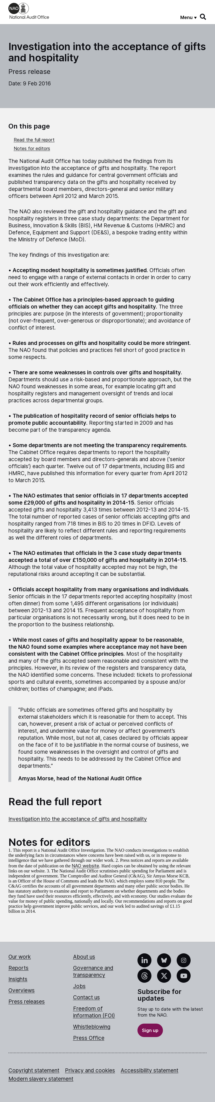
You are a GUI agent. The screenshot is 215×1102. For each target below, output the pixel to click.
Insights (17, 979)
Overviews (21, 990)
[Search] (203, 16)
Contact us (86, 997)
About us (84, 957)
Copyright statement (33, 1070)
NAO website (85, 865)
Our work (19, 957)
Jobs (79, 986)
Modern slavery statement (40, 1079)
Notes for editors (32, 148)
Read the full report (34, 140)
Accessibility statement (149, 1070)
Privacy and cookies (90, 1070)
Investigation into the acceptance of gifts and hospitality (77, 819)
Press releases (26, 1001)
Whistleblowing (91, 1027)
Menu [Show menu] (186, 17)
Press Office (88, 1038)
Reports (18, 968)
